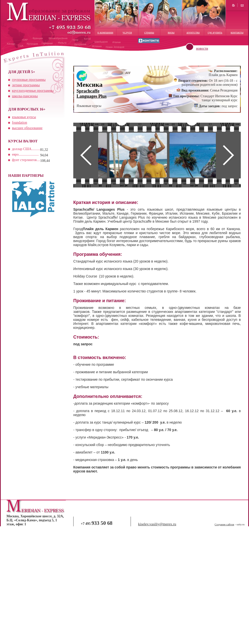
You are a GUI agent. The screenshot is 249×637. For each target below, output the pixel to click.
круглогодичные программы (33, 90)
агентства (193, 32)
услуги (127, 32)
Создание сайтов (224, 524)
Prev (86, 155)
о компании (105, 32)
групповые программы (29, 80)
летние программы (26, 85)
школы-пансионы (25, 96)
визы (171, 32)
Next (228, 155)
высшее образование (27, 128)
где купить (215, 32)
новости (202, 48)
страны (149, 32)
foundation (19, 122)
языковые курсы (24, 117)
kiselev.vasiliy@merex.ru (157, 524)
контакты (237, 32)
